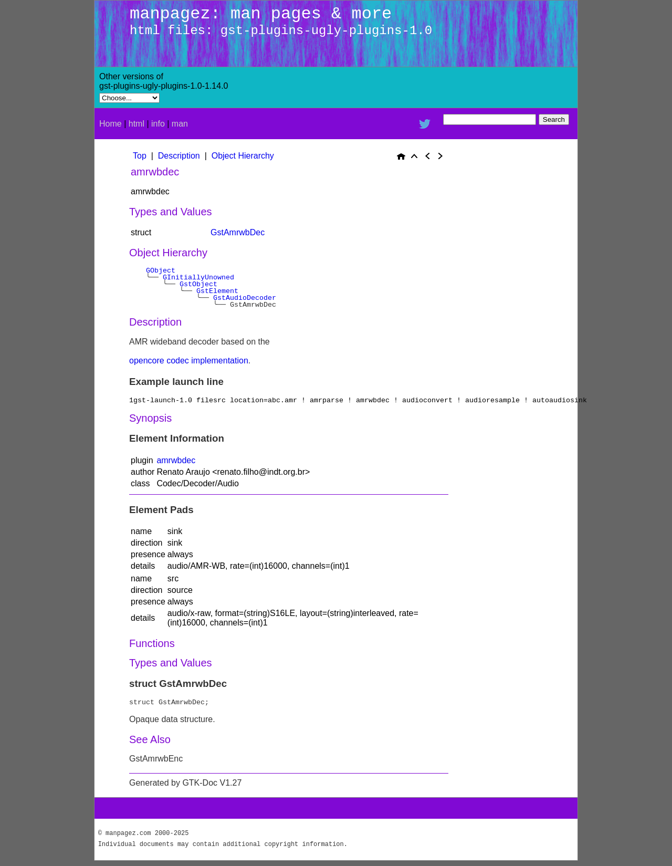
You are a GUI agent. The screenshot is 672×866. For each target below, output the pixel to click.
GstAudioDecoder (244, 297)
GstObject (198, 284)
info (158, 123)
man (180, 123)
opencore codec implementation (188, 360)
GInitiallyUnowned (198, 277)
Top (139, 155)
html (136, 123)
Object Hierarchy (243, 155)
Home (110, 123)
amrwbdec (175, 460)
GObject (160, 270)
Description (179, 155)
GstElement (217, 291)
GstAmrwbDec (238, 232)
